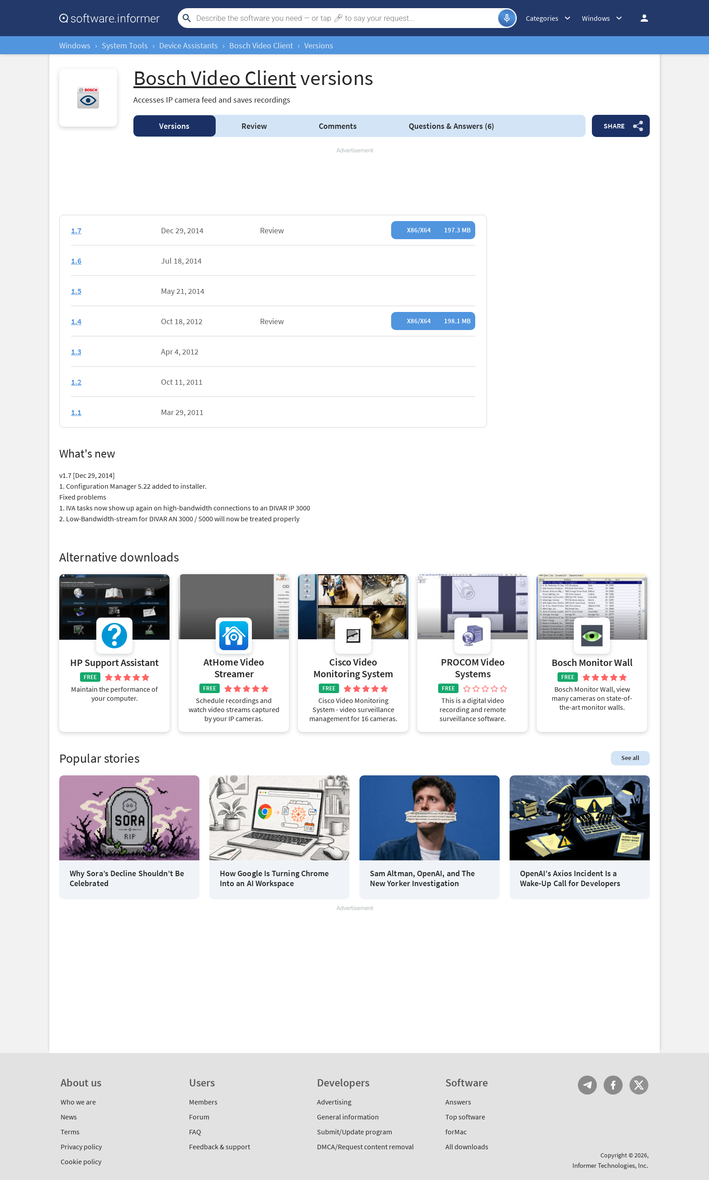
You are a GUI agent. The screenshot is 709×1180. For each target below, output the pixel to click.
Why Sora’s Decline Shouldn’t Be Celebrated (127, 878)
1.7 (76, 230)
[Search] (345, 18)
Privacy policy (81, 1146)
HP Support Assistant (114, 662)
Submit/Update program (354, 1131)
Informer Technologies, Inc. (610, 1165)
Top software (465, 1116)
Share (614, 125)
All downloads (466, 1146)
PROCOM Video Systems (473, 668)
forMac (456, 1131)
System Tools (125, 45)
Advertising (334, 1101)
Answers (451, 126)
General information (348, 1116)
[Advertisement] (354, 181)
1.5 (76, 291)
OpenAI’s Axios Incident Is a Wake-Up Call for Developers (570, 878)
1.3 (76, 351)
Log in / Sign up (640, 18)
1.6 (76, 260)
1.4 (76, 321)
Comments (338, 126)
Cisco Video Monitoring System (353, 668)
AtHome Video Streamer (233, 668)
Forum (199, 1116)
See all (630, 758)
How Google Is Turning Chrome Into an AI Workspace (274, 878)
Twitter (638, 1085)
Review (254, 126)
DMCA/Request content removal (365, 1146)
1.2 (76, 382)
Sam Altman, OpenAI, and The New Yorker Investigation (422, 878)
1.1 (76, 412)
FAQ (195, 1131)
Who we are (78, 1101)
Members (203, 1101)
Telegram (587, 1085)
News (69, 1116)
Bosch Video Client (261, 45)
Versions (174, 126)
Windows (74, 45)
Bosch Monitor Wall (592, 662)
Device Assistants (188, 45)
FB (613, 1085)
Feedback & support (219, 1146)
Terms (70, 1131)
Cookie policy (81, 1161)
